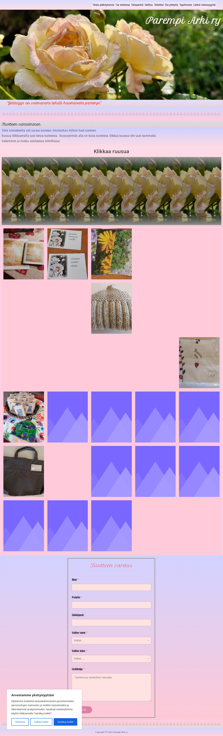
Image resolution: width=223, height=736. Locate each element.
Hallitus (149, 4)
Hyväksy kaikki (65, 721)
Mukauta (20, 721)
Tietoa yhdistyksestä (103, 4)
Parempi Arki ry (183, 20)
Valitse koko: (79, 650)
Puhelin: (77, 596)
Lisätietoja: (78, 668)
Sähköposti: (78, 614)
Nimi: (75, 579)
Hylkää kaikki (41, 721)
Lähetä (83, 709)
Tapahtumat (185, 4)
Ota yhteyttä (171, 4)
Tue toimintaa (122, 4)
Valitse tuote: (79, 632)
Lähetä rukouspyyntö (204, 4)
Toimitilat (159, 4)
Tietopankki (137, 4)
